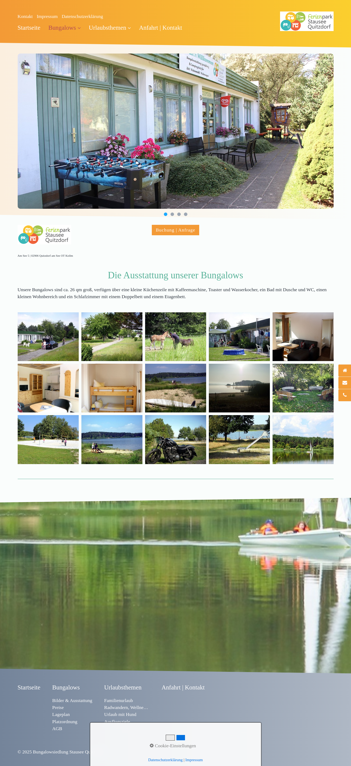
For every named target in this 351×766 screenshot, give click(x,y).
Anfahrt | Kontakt (160, 27)
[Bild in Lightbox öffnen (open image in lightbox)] (48, 336)
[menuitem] (31, 28)
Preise (58, 707)
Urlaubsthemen (110, 27)
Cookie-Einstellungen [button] (173, 745)
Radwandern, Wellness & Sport (127, 707)
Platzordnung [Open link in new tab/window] (64, 721)
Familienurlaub (118, 700)
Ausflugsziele (117, 721)
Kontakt (25, 16)
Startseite (29, 27)
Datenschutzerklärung (82, 16)
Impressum (47, 16)
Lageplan (61, 714)
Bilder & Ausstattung (72, 700)
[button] (175, 230)
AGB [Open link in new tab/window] (57, 728)
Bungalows (64, 27)
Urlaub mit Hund (120, 714)
